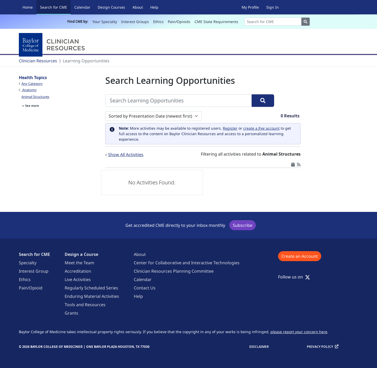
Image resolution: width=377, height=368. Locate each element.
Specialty (27, 263)
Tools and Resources (85, 304)
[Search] (273, 22)
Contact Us (145, 288)
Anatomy (29, 89)
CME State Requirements (216, 21)
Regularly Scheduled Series (91, 288)
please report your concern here (298, 331)
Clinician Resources (38, 61)
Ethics (158, 21)
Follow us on (294, 277)
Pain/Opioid (30, 288)
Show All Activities (125, 154)
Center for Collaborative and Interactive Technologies (187, 263)
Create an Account (299, 256)
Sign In (272, 7)
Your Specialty (104, 21)
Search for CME (55, 7)
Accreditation (78, 271)
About (137, 7)
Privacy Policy (320, 346)
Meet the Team (79, 263)
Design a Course (81, 254)
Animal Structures (35, 96)
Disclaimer (259, 346)
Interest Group (33, 271)
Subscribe (242, 225)
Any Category (32, 83)
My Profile (250, 7)
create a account (261, 128)
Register (230, 128)
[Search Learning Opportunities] (178, 100)
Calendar (82, 7)
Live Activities (78, 279)
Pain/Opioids (179, 21)
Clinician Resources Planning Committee (174, 271)
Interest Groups (135, 21)
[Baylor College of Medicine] (53, 45)
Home (28, 7)
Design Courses (111, 7)
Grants (71, 313)
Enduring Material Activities (92, 296)
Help (154, 7)
